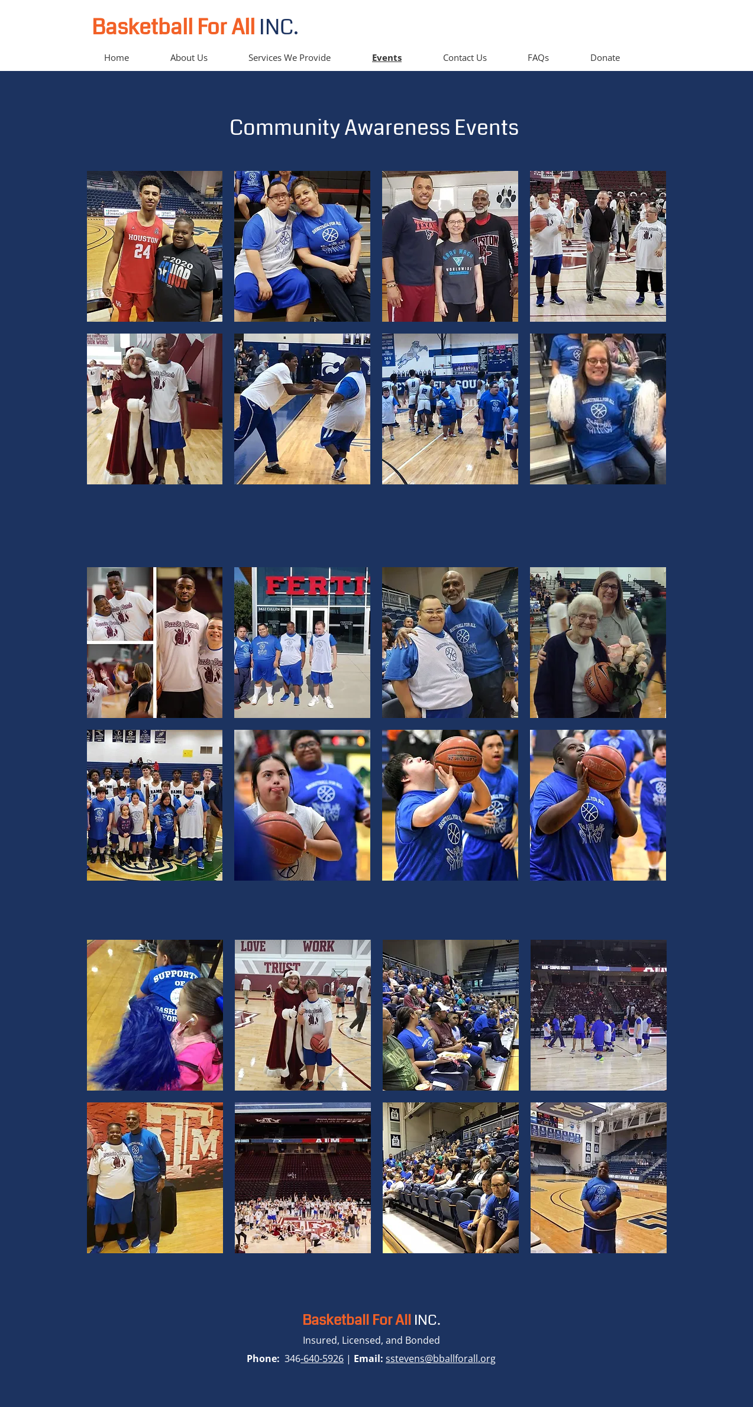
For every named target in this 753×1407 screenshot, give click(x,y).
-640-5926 (322, 1358)
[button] (155, 246)
